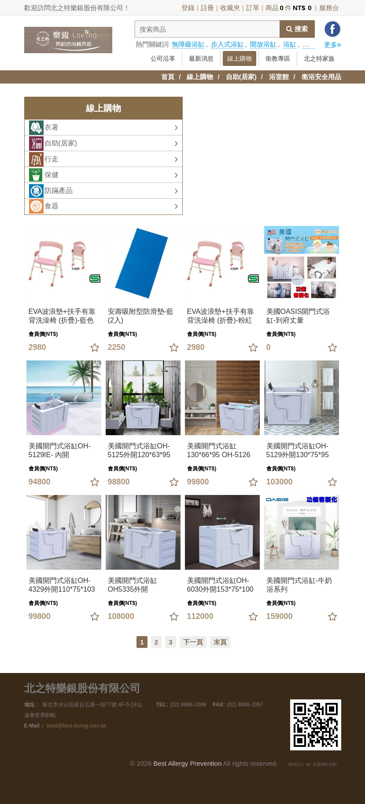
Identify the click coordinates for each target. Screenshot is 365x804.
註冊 (207, 7)
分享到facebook (332, 29)
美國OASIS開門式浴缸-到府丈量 (298, 316)
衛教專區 (277, 58)
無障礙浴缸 (188, 44)
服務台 (329, 7)
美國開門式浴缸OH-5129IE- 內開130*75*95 (60, 451)
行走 (111, 159)
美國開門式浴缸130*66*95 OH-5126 (219, 450)
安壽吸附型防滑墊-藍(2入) (140, 316)
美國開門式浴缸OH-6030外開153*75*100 (220, 585)
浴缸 (289, 44)
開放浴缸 (263, 44)
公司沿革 (163, 58)
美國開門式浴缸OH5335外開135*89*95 (132, 585)
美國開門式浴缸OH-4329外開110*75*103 (62, 585)
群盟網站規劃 (325, 764)
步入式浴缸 (227, 44)
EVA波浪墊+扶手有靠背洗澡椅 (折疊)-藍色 (62, 316)
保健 (111, 174)
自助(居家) (241, 76)
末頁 (220, 642)
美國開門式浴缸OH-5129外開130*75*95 (297, 450)
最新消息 (201, 58)
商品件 (289, 7)
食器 (111, 206)
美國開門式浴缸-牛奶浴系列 (299, 585)
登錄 (188, 7)
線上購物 (239, 58)
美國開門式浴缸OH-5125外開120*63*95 (139, 450)
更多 (332, 44)
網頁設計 (296, 764)
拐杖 (309, 44)
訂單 (252, 7)
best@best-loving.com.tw (76, 726)
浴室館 (279, 76)
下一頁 (193, 642)
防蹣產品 (111, 190)
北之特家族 (319, 58)
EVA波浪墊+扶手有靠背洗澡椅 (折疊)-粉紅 (220, 316)
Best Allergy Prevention (187, 763)
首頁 (167, 76)
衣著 (111, 127)
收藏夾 (230, 7)
